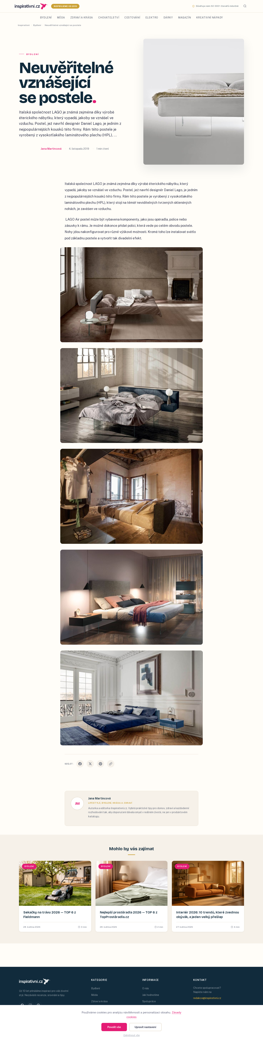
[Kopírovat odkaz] (110, 763)
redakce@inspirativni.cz (207, 998)
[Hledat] (244, 6)
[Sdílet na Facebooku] (80, 763)
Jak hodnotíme (150, 994)
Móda (61, 17)
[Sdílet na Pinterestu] (100, 763)
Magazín (184, 17)
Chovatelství (108, 17)
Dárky (168, 17)
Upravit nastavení (145, 1027)
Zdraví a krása (81, 17)
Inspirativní (24, 25)
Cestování (132, 17)
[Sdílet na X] (90, 763)
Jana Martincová (51, 148)
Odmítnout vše (131, 1035)
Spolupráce (149, 1001)
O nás (145, 988)
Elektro (151, 17)
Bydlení (46, 17)
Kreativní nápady (209, 17)
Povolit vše (114, 1027)
